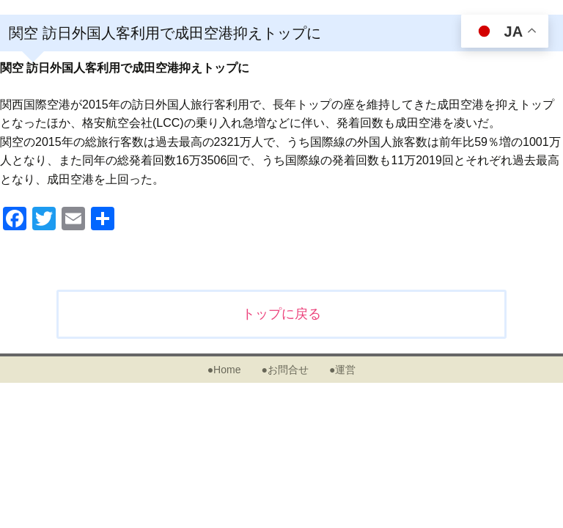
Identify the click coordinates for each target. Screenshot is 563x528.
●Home (224, 369)
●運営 (342, 369)
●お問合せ (284, 369)
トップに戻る (281, 314)
